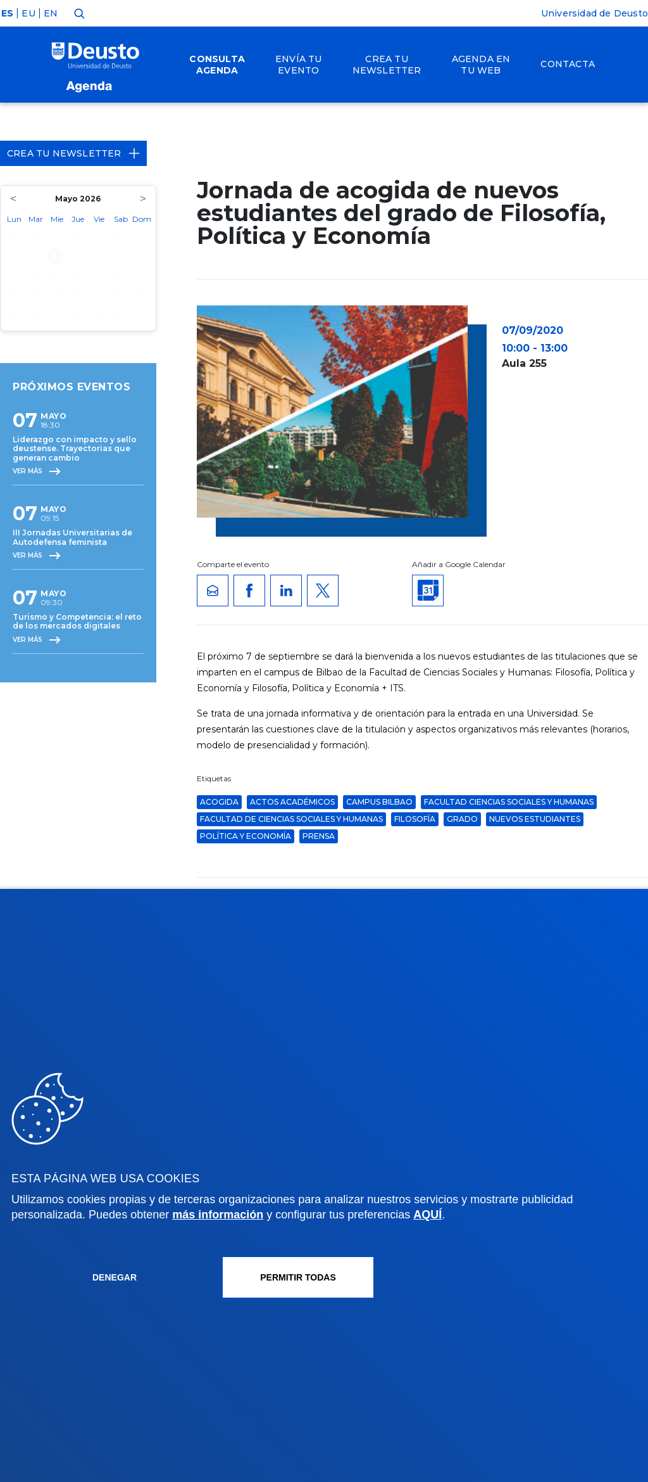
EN (51, 13)
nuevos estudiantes (534, 819)
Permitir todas (298, 1277)
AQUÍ (427, 1214)
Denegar (114, 1277)
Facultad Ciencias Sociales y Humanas (509, 802)
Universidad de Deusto (594, 13)
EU (28, 13)
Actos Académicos (292, 802)
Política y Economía (245, 836)
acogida (219, 802)
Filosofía (414, 819)
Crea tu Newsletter (73, 153)
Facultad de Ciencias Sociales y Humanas (291, 819)
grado (462, 819)
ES (7, 13)
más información (217, 1214)
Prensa (318, 836)
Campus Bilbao (379, 802)
